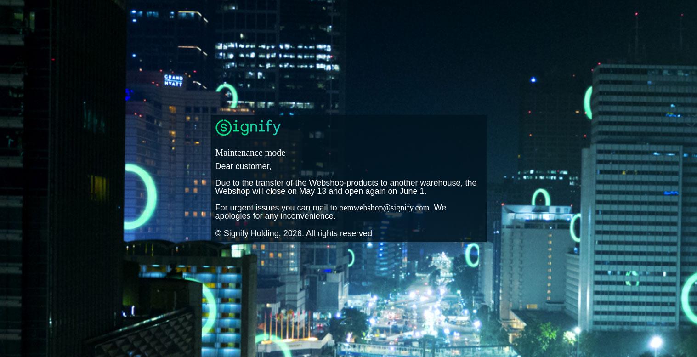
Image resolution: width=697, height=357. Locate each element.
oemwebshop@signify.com (385, 207)
